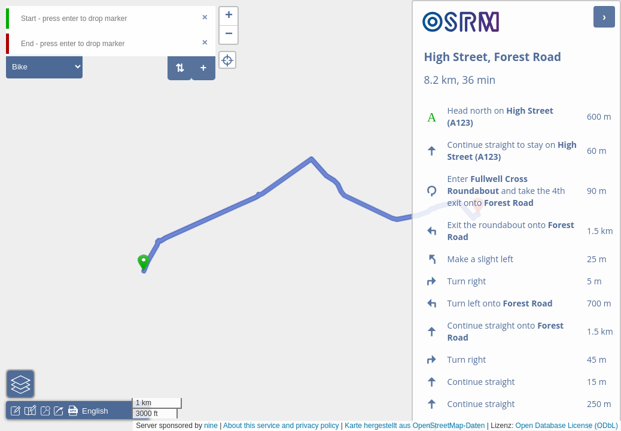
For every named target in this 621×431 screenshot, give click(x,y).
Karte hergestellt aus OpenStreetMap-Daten (415, 425)
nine (211, 425)
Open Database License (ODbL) (567, 425)
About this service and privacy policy (281, 425)
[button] (144, 271)
